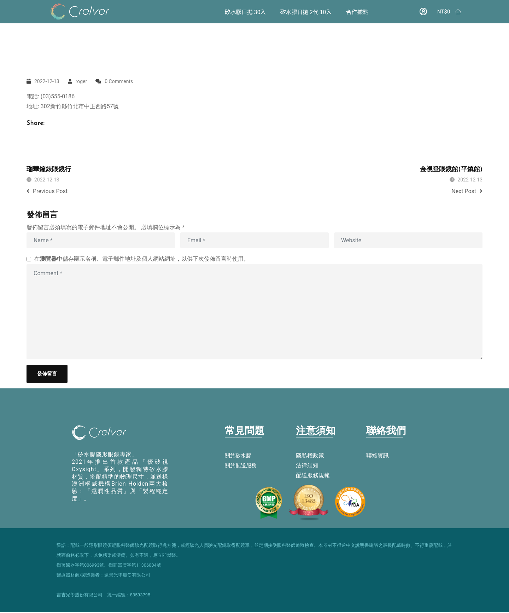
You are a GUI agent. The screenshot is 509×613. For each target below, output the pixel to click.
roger (81, 81)
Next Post (466, 191)
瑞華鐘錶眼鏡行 (49, 169)
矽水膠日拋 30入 (245, 11)
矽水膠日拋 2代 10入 (306, 11)
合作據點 (357, 11)
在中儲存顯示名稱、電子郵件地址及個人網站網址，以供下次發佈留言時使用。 (141, 258)
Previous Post (47, 191)
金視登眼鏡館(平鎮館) (451, 169)
